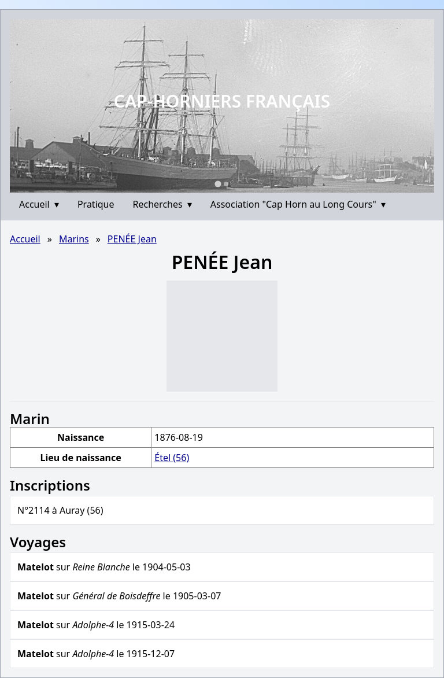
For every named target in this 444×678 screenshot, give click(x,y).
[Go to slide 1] (217, 183)
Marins (74, 239)
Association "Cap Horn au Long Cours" (298, 204)
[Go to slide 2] (226, 184)
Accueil (39, 204)
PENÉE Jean (132, 239)
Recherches (162, 204)
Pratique (95, 204)
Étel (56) (171, 457)
